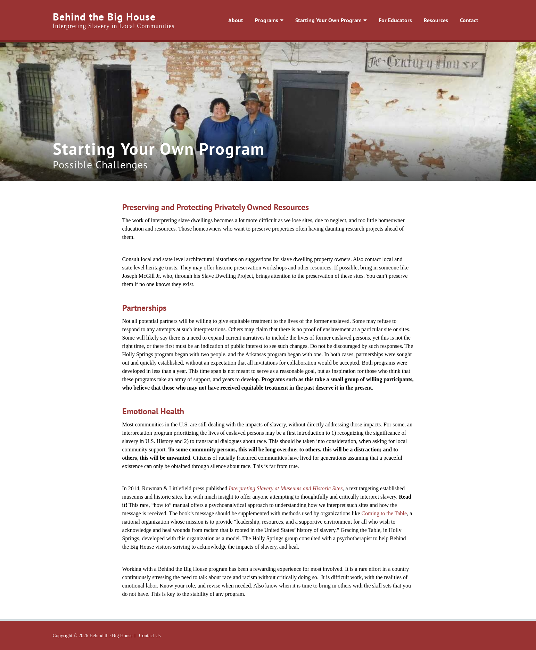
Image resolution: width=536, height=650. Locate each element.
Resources (438, 20)
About (223, 20)
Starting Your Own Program (323, 20)
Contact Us (150, 635)
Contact (474, 20)
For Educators (393, 20)
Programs (258, 20)
